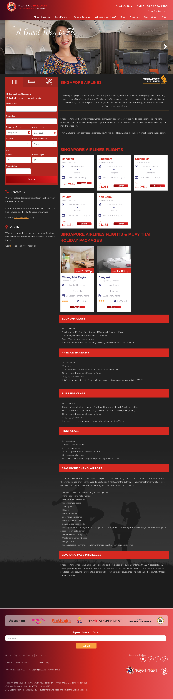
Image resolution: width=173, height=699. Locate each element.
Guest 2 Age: (12, 166)
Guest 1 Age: (38, 154)
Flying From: (11, 103)
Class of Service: (39, 138)
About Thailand (42, 17)
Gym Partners (62, 17)
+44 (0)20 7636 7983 (15, 669)
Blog (122, 17)
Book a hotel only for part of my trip (25, 98)
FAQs (163, 17)
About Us (8, 662)
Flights (17, 655)
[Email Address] (85, 638)
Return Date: (38, 127)
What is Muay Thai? (105, 17)
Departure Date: (13, 127)
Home (28, 18)
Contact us (150, 17)
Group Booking (82, 17)
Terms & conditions (23, 662)
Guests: (9, 154)
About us (135, 17)
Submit (86, 646)
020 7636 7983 (155, 6)
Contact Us (41, 655)
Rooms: (9, 138)
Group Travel (38, 662)
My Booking (28, 655)
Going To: (10, 116)
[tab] (14, 82)
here (12, 245)
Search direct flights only (20, 94)
